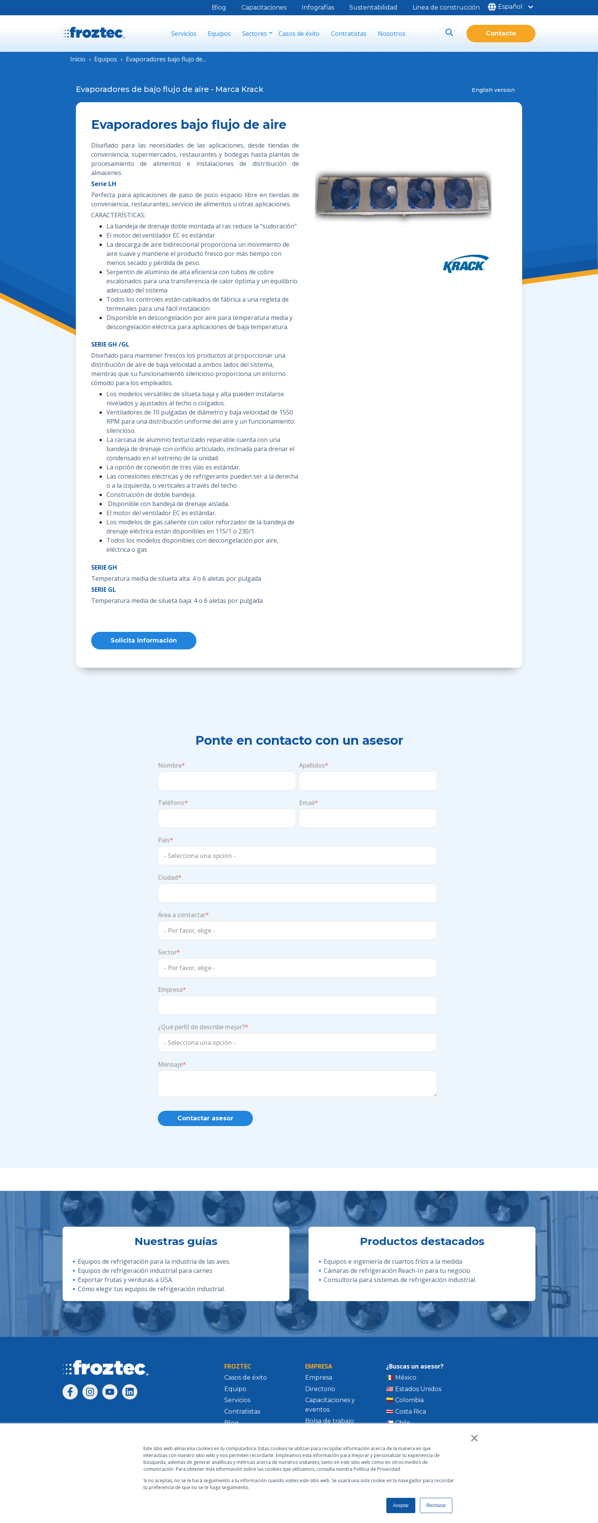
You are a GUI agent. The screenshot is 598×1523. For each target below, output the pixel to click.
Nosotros (391, 33)
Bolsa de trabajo (329, 1423)
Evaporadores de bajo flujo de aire (142, 89)
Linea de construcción (446, 7)
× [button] (474, 1438)
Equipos (219, 33)
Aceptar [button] (400, 1505)
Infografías (318, 7)
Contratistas (349, 33)
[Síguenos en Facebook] (70, 1393)
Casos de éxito (299, 33)
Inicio (77, 59)
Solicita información (144, 641)
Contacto (501, 33)
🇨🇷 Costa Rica (406, 1413)
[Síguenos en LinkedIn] (129, 1393)
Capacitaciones (263, 7)
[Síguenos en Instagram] (90, 1393)
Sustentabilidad (373, 7)
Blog (219, 7)
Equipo (235, 1390)
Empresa (318, 1379)
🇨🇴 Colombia (405, 1402)
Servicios (183, 33)
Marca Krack (239, 89)
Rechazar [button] (436, 1505)
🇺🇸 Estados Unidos (413, 1390)
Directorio (320, 1390)
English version (493, 90)
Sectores (254, 33)
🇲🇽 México (401, 1379)
